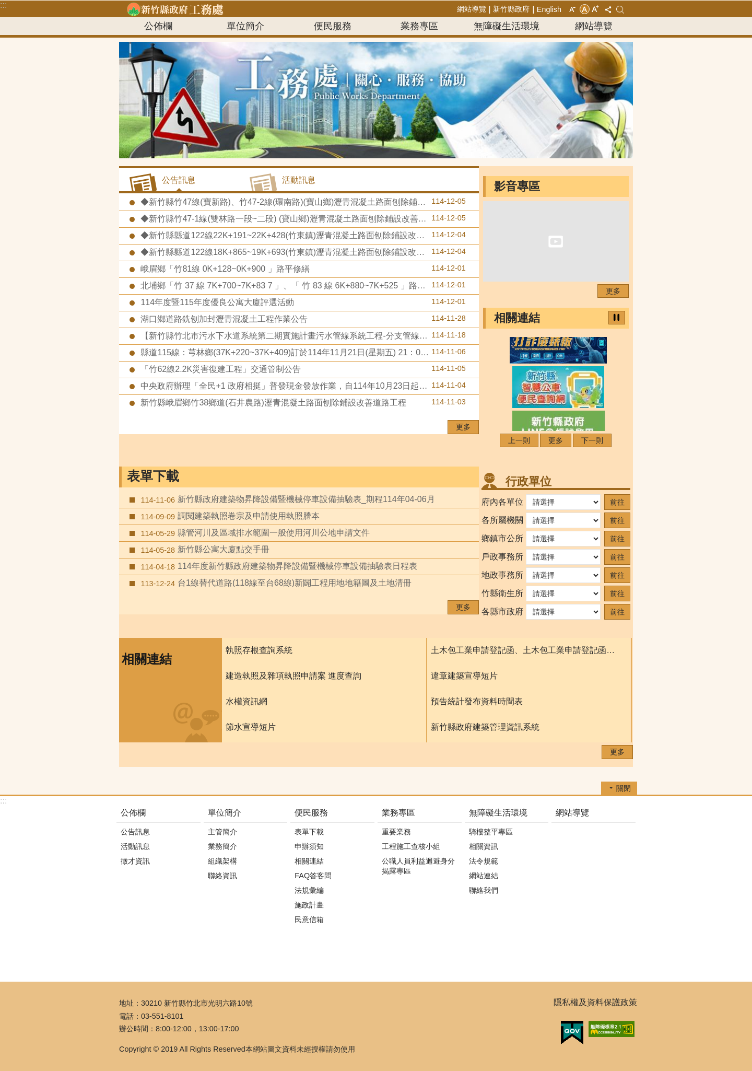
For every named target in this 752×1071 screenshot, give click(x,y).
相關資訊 (483, 846)
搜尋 (620, 10)
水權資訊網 (246, 701)
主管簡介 (222, 832)
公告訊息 (135, 832)
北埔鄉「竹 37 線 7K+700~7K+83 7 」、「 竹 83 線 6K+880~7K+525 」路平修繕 (302, 285)
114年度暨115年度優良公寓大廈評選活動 (302, 302)
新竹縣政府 (511, 9)
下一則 (592, 440)
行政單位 (528, 481)
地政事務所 (502, 575)
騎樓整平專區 (491, 832)
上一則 (519, 440)
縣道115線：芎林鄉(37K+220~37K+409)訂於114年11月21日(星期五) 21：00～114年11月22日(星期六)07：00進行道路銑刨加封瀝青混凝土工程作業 (308, 352)
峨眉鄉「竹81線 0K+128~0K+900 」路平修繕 (302, 268)
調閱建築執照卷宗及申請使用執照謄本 (229, 516)
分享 (608, 9)
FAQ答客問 (313, 875)
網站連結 (483, 875)
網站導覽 (471, 9)
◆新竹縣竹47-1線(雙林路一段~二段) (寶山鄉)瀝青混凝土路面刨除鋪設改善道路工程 (302, 218)
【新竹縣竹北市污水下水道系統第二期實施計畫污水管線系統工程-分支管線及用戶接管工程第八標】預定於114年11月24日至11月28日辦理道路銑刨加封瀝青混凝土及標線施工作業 (308, 335)
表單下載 (153, 476)
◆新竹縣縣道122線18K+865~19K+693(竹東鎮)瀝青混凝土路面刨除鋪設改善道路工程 (302, 252)
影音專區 (517, 186)
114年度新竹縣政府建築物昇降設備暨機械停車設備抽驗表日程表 (277, 566)
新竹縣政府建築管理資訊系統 (485, 727)
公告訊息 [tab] (178, 180)
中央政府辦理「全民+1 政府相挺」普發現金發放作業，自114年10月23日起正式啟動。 (302, 385)
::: (3, 5)
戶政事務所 (502, 556)
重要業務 (396, 832)
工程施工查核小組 (411, 846)
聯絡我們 (483, 890)
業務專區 (419, 26)
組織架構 (222, 861)
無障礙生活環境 (506, 26)
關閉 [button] (623, 788)
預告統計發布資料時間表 (477, 701)
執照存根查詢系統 (259, 650)
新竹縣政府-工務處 (175, 9)
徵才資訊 (135, 861)
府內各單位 (502, 501)
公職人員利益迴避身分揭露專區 (418, 866)
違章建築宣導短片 (464, 675)
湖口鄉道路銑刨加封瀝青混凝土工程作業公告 (302, 318)
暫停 (616, 317)
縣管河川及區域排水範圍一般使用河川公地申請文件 (254, 533)
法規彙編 (309, 890)
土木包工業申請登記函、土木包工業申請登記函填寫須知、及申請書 (526, 650)
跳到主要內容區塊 (5, 5)
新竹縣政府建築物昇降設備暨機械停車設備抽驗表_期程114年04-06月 (286, 499)
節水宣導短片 (251, 727)
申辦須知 (309, 846)
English (549, 9)
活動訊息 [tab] (298, 180)
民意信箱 (309, 919)
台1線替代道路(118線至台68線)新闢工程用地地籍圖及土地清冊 (275, 583)
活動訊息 (135, 846)
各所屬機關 (502, 520)
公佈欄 (158, 26)
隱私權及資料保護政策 (595, 1002)
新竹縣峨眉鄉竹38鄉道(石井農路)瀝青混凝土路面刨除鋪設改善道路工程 (302, 402)
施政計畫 (309, 905)
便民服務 (332, 26)
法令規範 (483, 861)
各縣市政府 (502, 611)
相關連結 (517, 317)
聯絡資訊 (222, 875)
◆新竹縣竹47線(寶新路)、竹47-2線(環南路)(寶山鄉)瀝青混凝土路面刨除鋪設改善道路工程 (307, 201)
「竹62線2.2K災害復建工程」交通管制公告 (302, 369)
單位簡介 (245, 26)
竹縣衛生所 (502, 593)
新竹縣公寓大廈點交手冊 (203, 549)
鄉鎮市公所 (502, 538)
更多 (463, 427)
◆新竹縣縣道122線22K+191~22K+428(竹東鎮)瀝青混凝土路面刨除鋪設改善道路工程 (302, 235)
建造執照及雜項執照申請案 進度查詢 (293, 675)
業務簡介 (222, 846)
